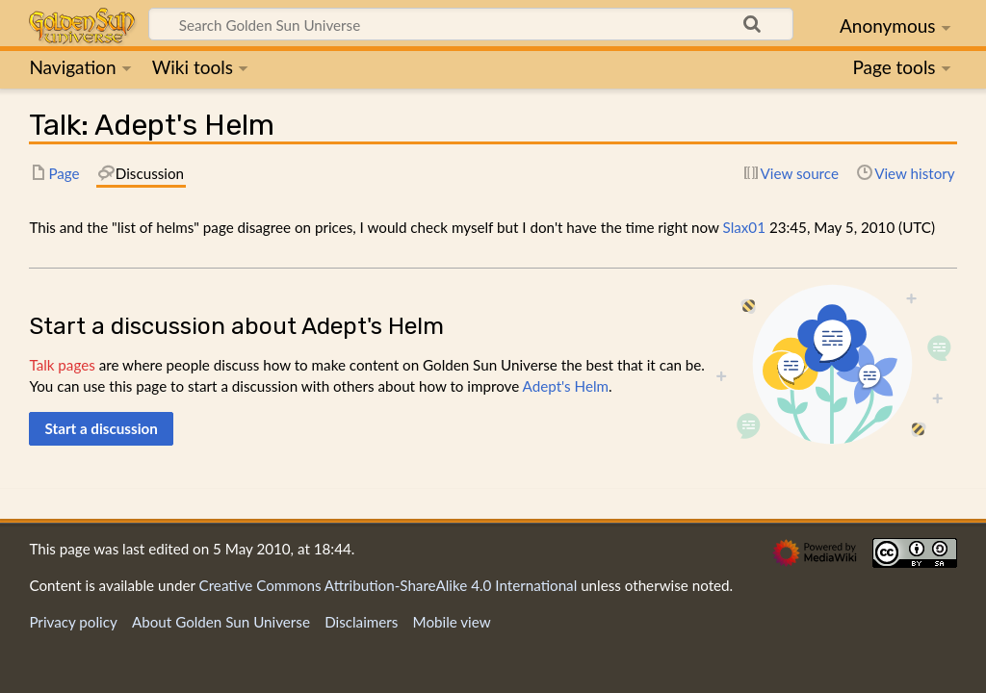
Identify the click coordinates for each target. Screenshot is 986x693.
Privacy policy (73, 621)
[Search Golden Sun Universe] (470, 24)
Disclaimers (361, 621)
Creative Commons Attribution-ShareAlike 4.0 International (388, 585)
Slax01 (744, 227)
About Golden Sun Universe (221, 621)
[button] (101, 428)
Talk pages (61, 364)
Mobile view (452, 621)
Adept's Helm (566, 386)
